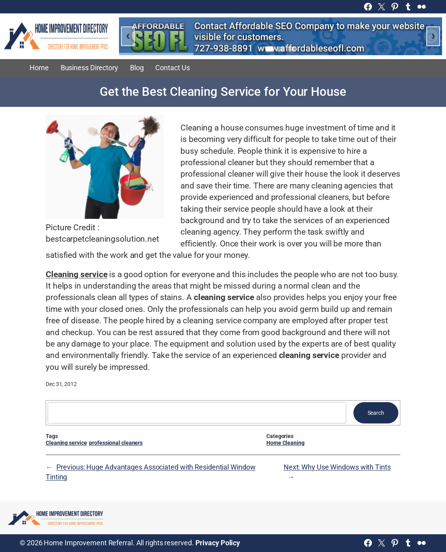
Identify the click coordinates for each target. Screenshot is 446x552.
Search (376, 413)
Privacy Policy (217, 543)
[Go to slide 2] (280, 49)
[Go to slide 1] (269, 48)
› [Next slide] (433, 35)
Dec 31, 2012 (61, 384)
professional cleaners (116, 443)
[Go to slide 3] (291, 49)
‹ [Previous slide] (128, 35)
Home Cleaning (285, 443)
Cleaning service (66, 443)
